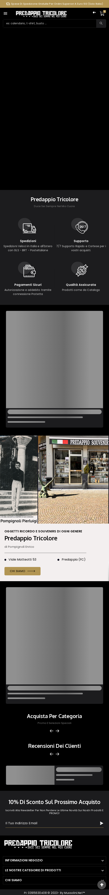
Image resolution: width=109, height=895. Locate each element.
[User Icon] (94, 13)
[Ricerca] (49, 23)
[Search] (101, 23)
